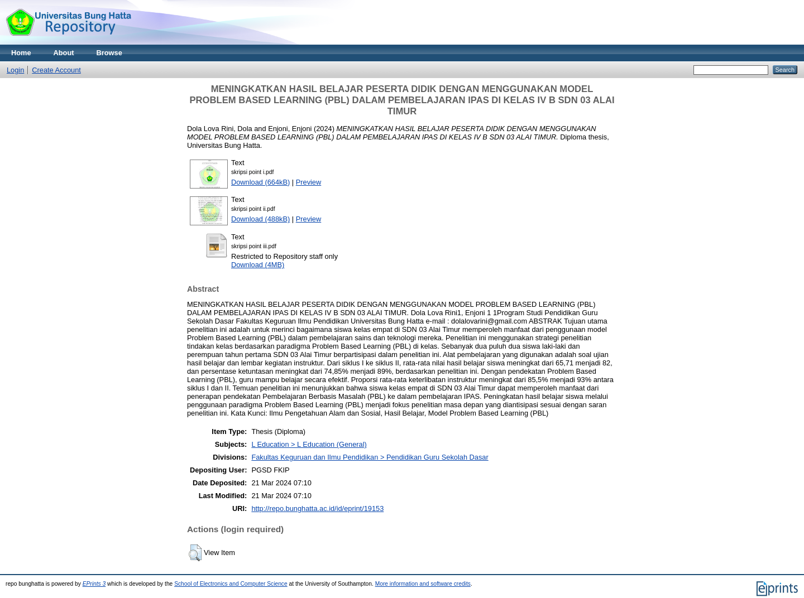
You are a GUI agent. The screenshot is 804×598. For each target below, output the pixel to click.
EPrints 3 (94, 584)
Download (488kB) (260, 219)
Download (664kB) (260, 182)
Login (15, 70)
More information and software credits (423, 584)
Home (21, 53)
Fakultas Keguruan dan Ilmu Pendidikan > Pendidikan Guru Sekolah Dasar (369, 457)
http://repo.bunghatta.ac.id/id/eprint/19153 (317, 508)
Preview (309, 182)
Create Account (56, 70)
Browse (109, 53)
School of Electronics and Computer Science (231, 584)
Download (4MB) (257, 265)
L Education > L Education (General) (308, 444)
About (64, 53)
